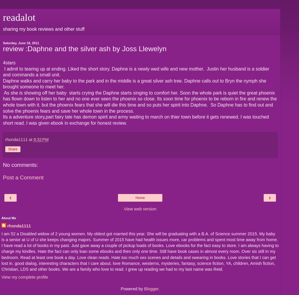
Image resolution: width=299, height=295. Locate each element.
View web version (140, 209)
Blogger (151, 289)
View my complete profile (24, 277)
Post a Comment (23, 177)
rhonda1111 (19, 226)
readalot (19, 17)
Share (13, 149)
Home (140, 198)
